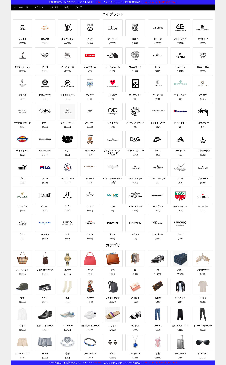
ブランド (38, 7)
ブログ (78, 7)
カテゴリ (53, 7)
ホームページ (21, 7)
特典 (66, 7)
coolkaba (99, 2)
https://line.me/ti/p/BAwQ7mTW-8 (161, 2)
